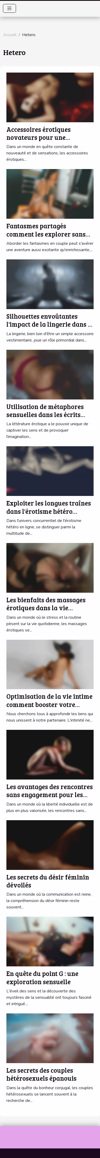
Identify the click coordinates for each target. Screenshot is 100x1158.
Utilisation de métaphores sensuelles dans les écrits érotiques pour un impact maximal (45, 418)
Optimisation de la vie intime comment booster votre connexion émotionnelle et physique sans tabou (49, 708)
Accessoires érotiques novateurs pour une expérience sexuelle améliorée (38, 141)
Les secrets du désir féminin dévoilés (47, 881)
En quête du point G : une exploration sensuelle (42, 977)
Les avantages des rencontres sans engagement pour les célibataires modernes (49, 794)
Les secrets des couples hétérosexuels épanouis (41, 1074)
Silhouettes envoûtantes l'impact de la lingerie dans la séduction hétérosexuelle (50, 324)
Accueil (10, 35)
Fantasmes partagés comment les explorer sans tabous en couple (46, 233)
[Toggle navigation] (9, 8)
